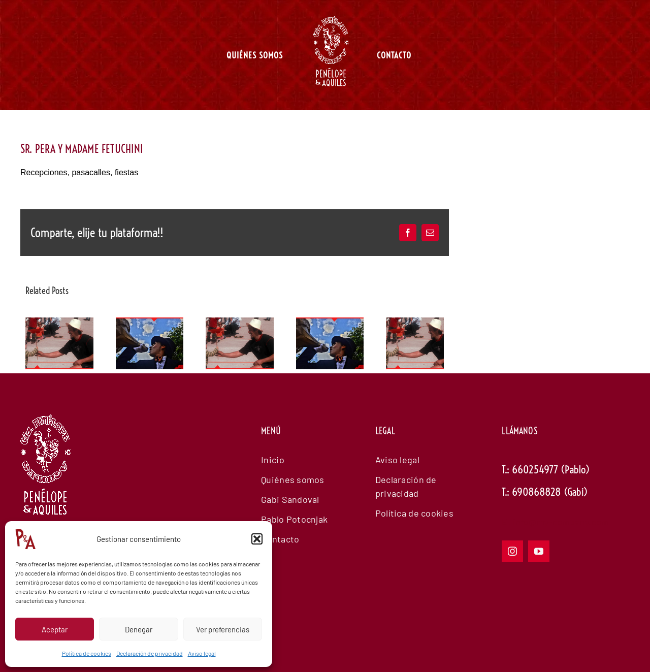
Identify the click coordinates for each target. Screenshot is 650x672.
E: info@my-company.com (555, 521)
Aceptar (55, 629)
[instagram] (512, 551)
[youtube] (538, 551)
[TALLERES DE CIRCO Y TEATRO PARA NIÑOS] (59, 323)
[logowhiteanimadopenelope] (45, 470)
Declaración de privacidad (149, 653)
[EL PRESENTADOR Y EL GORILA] (150, 323)
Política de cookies (86, 653)
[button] (257, 539)
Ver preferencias (222, 629)
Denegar (138, 629)
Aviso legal (202, 653)
